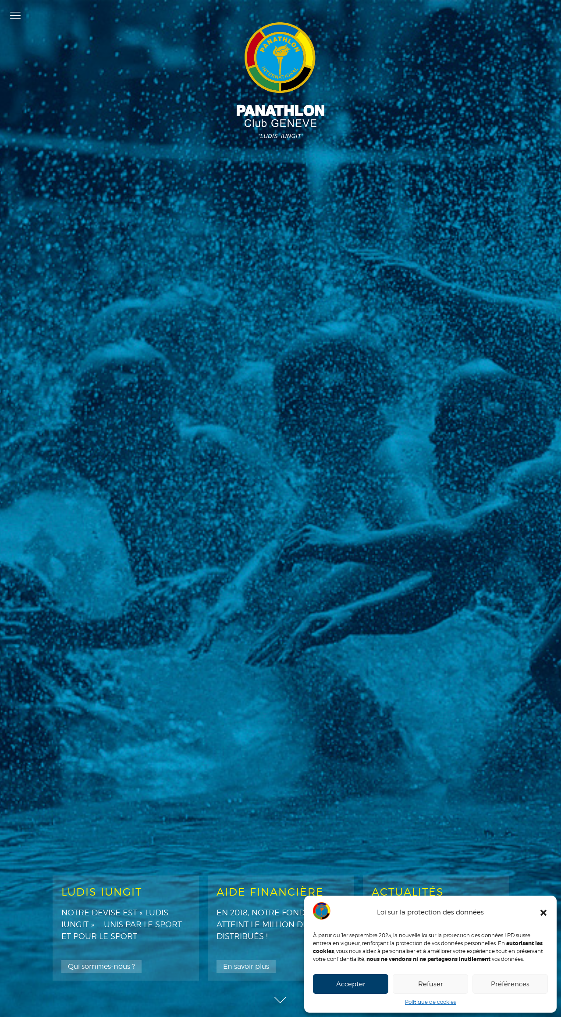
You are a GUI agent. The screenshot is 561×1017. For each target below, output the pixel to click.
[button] (543, 912)
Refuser (430, 984)
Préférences (510, 984)
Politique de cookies (430, 1002)
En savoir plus (246, 966)
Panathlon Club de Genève (280, 80)
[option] (126, 928)
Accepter (351, 984)
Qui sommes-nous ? (101, 966)
